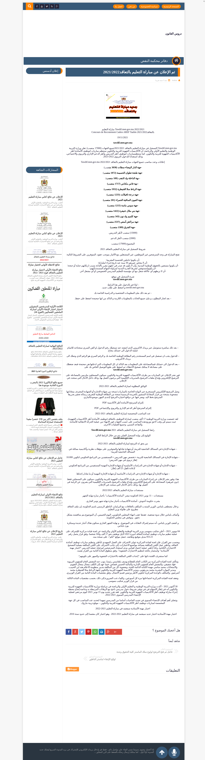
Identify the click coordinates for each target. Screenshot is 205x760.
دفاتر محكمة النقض (153, 61)
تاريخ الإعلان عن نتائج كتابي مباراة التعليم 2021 (45, 532)
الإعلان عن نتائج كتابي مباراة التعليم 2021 (44, 198)
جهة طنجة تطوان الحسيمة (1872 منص (123, 173)
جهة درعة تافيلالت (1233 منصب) (121, 194)
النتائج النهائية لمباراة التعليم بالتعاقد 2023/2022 (44, 347)
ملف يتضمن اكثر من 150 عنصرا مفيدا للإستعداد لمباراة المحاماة (43, 420)
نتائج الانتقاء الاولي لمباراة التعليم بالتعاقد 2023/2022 (45, 496)
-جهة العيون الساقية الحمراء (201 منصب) (122, 200)
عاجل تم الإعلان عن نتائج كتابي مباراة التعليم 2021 (43, 459)
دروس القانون (171, 33)
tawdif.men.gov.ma (121, 142)
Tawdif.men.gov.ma (100, 430)
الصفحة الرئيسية (168, 6)
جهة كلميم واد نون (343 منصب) (121, 216)
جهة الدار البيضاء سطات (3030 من (124, 167)
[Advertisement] (79, 33)
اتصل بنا (116, 6)
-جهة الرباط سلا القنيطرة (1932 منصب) (122, 189)
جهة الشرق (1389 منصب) (121, 227)
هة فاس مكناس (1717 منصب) (120, 183)
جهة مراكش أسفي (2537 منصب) (121, 222)
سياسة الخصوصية (146, 6)
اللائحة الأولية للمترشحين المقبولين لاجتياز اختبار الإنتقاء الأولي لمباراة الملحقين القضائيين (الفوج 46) (44, 309)
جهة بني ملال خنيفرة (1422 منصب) (121, 211)
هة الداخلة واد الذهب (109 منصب (121, 178)
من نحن (129, 6)
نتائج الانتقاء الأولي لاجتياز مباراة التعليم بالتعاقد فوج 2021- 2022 (46, 271)
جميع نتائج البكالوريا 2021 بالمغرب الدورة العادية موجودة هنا (45, 383)
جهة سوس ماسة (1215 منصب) (121, 205)
